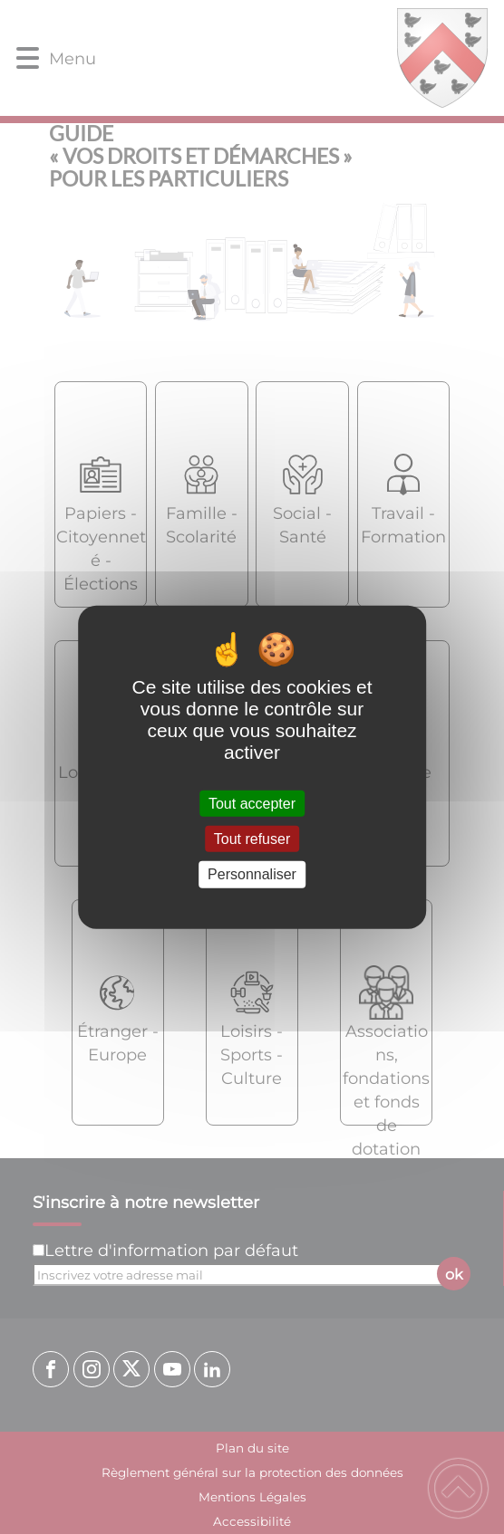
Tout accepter (252, 803)
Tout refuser (252, 839)
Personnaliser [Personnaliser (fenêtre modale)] (252, 874)
